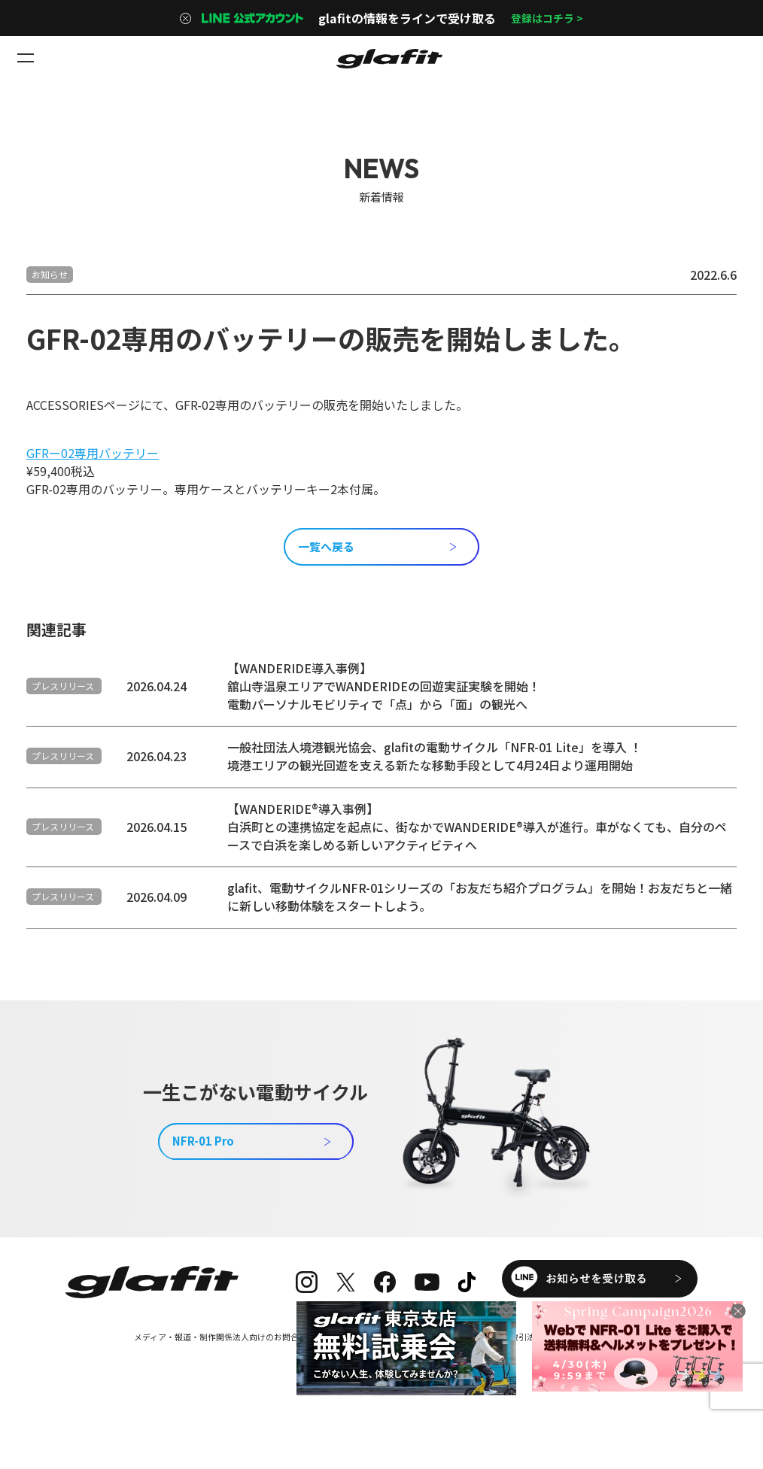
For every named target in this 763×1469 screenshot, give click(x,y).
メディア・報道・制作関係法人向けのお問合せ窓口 (218, 1365)
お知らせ (50, 274)
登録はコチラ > (547, 18)
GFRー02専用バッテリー (92, 453)
